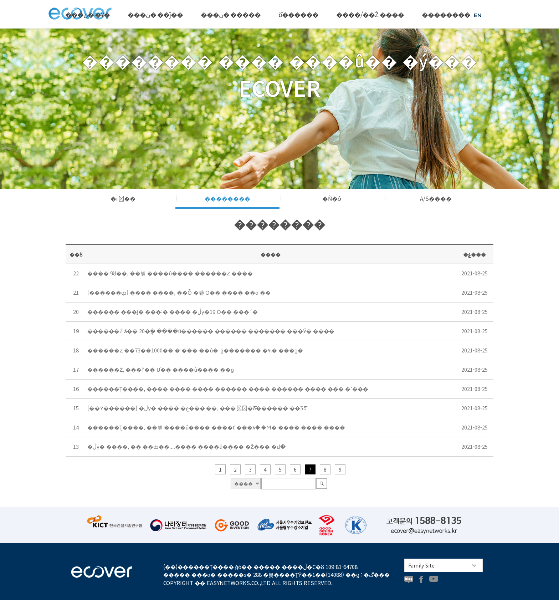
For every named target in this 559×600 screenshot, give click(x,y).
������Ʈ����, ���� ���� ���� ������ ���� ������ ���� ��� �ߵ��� (227, 388)
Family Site (421, 565)
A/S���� (436, 198)
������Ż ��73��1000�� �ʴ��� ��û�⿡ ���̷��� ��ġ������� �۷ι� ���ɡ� (195, 350)
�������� (446, 14)
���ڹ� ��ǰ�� (155, 14)
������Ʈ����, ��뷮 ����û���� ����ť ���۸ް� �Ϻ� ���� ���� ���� (216, 427)
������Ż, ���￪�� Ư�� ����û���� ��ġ (160, 369)
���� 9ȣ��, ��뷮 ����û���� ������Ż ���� (170, 273)
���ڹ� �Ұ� (87, 14)
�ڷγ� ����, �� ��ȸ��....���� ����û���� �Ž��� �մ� (186, 446)
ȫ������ (298, 14)
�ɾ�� (123, 198)
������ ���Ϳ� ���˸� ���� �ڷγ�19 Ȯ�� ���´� (172, 311)
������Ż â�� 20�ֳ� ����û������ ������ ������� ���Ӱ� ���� (210, 331)
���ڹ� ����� (231, 14)
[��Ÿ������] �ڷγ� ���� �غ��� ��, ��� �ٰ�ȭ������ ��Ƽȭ (197, 408)
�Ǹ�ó (331, 198)
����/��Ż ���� (370, 14)
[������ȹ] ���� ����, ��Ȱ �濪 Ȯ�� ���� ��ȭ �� (179, 292)
